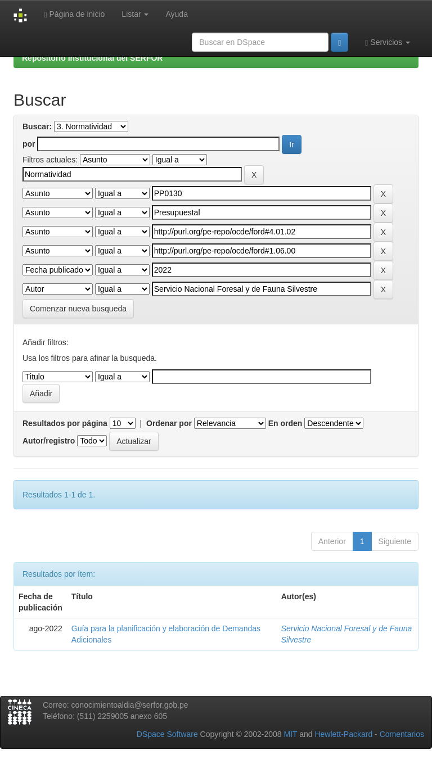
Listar (135, 14)
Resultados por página (64, 423)
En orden (285, 423)
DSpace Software (167, 734)
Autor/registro (48, 440)
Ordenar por (169, 423)
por (28, 143)
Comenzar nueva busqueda (78, 308)
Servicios (387, 42)
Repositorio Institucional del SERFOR (92, 57)
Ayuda (176, 14)
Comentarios (402, 734)
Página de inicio (74, 14)
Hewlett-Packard (343, 734)
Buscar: (37, 126)
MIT (290, 734)
